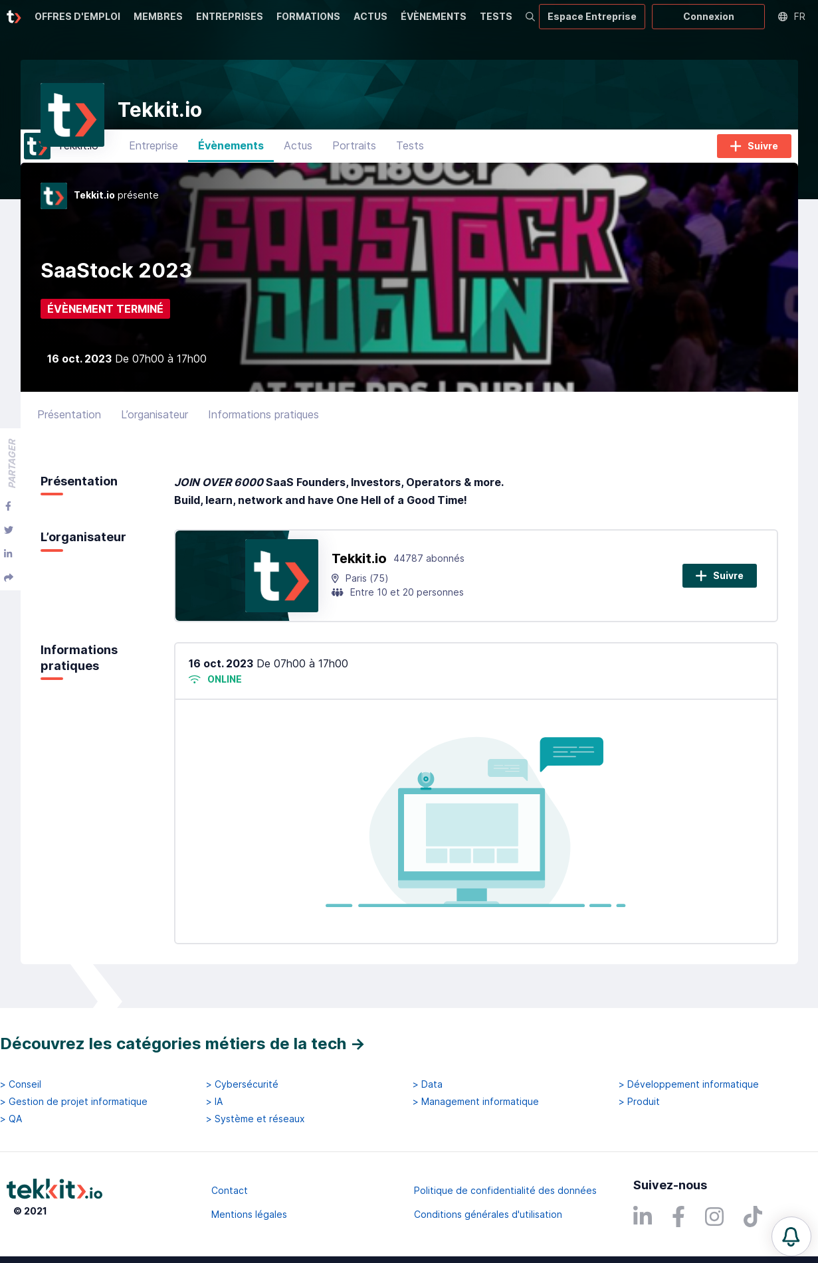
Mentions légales (249, 1214)
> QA (11, 1119)
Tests (410, 156)
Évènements (231, 156)
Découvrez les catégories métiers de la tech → (182, 1043)
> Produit (639, 1101)
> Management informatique (476, 1101)
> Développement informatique (689, 1084)
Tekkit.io (359, 568)
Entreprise (153, 156)
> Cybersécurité (242, 1084)
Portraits (354, 156)
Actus (298, 156)
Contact (229, 1190)
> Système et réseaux (255, 1119)
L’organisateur (154, 424)
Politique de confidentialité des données (505, 1190)
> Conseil (20, 1084)
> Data (428, 1084)
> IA (214, 1101)
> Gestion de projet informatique (74, 1101)
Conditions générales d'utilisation (488, 1214)
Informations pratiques (263, 424)
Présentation (69, 424)
